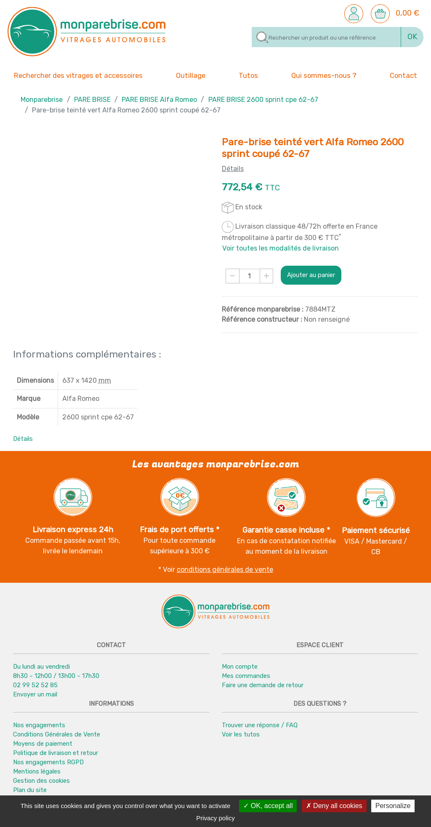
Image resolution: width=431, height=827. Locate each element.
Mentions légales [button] (37, 771)
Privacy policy (215, 818)
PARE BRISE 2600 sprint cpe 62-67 (263, 100)
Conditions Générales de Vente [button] (56, 734)
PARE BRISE (92, 100)
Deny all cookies (334, 805)
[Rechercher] (326, 37)
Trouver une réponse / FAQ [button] (260, 725)
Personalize (393, 805)
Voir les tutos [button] (241, 734)
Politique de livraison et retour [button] (55, 753)
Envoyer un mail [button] (35, 694)
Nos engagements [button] (39, 725)
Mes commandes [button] (246, 676)
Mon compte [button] (240, 666)
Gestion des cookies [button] (41, 780)
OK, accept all (268, 805)
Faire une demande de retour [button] (262, 685)
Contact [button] (403, 75)
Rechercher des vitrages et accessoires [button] (78, 76)
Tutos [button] (248, 75)
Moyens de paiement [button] (42, 743)
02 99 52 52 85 (35, 685)
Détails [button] (23, 439)
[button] (353, 13)
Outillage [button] (190, 75)
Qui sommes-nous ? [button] (324, 75)
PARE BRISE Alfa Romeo (159, 100)
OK (412, 36)
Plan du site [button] (30, 790)
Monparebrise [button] (42, 100)
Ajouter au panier (311, 275)
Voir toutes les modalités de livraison (280, 248)
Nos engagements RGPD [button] (48, 762)
